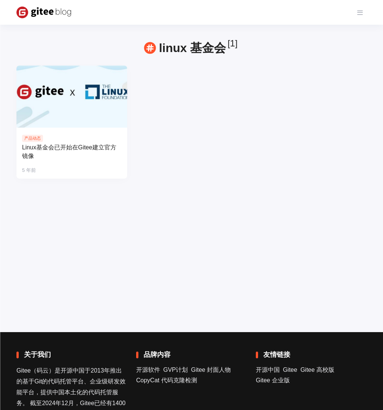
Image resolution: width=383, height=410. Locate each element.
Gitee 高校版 (317, 370)
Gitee (290, 370)
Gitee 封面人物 (211, 370)
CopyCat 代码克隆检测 (166, 380)
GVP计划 (175, 370)
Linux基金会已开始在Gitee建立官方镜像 (69, 152)
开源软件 (148, 370)
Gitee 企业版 (273, 380)
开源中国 (268, 370)
